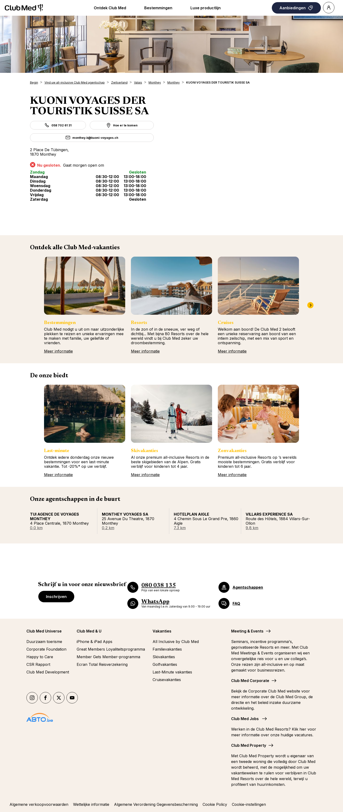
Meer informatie (58, 351)
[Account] (328, 7)
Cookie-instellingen (249, 804)
